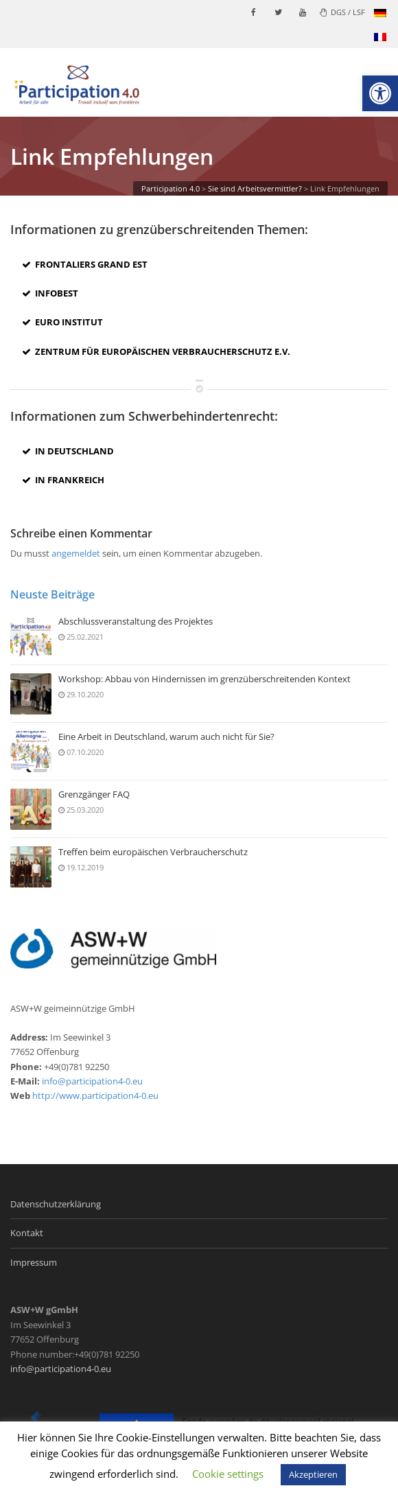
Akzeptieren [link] (313, 1474)
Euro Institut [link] (62, 322)
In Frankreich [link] (63, 480)
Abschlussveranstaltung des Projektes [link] (135, 622)
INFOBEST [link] (50, 293)
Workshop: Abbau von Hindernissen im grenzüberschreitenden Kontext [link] (204, 679)
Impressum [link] (33, 1262)
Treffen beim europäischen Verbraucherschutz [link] (153, 852)
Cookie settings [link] (228, 1474)
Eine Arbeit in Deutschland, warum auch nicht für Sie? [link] (166, 737)
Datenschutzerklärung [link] (55, 1204)
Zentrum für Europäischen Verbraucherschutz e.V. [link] (156, 351)
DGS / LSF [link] (342, 12)
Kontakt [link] (26, 1233)
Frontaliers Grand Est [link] (85, 264)
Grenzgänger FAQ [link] (94, 795)
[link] (380, 93)
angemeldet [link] (75, 553)
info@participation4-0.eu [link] (92, 1081)
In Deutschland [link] (68, 451)
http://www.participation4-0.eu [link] (95, 1095)
